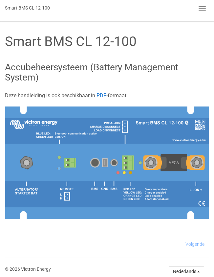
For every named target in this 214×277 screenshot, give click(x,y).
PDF (101, 95)
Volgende (194, 244)
